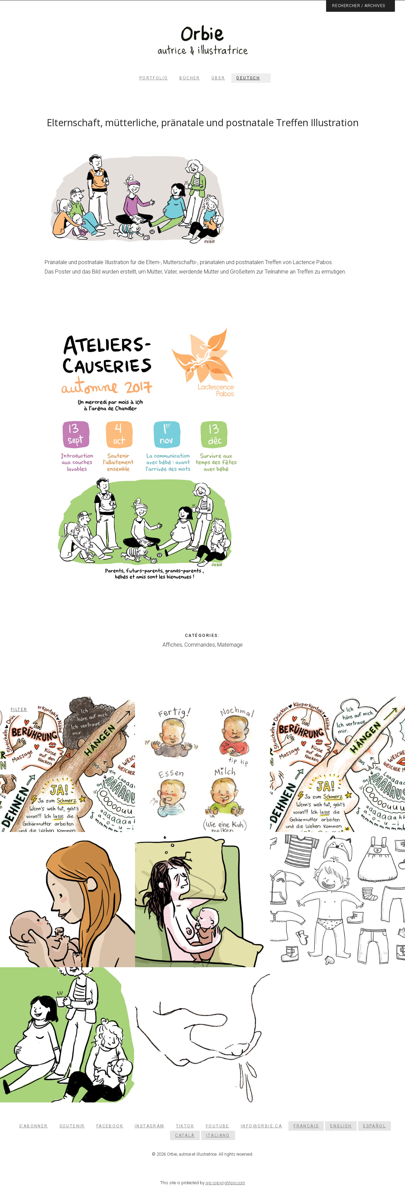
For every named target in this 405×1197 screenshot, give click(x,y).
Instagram (150, 1126)
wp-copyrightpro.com (225, 1182)
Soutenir (72, 1126)
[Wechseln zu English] (341, 1126)
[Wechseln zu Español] (374, 1126)
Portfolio (153, 78)
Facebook (109, 1126)
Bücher (189, 78)
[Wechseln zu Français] (306, 1126)
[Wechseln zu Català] (184, 1135)
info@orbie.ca (261, 1126)
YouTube (217, 1126)
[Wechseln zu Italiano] (218, 1135)
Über (218, 78)
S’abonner (33, 1126)
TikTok (185, 1126)
